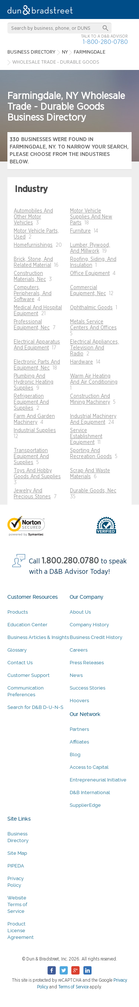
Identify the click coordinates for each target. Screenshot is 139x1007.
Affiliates (79, 742)
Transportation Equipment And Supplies (31, 456)
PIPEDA (15, 866)
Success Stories (87, 688)
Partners (79, 729)
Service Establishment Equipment (86, 436)
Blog (75, 754)
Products (17, 612)
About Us (80, 612)
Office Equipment (90, 273)
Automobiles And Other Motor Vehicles (33, 217)
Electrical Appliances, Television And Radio (94, 348)
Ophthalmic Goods (91, 307)
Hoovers (79, 700)
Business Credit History (96, 637)
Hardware (81, 362)
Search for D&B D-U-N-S (35, 707)
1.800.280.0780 (70, 561)
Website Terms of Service (17, 904)
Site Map (17, 853)
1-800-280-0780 (105, 42)
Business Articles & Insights (38, 637)
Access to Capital (89, 767)
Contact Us (20, 662)
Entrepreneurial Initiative (98, 780)
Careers (78, 650)
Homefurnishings (33, 245)
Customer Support (28, 675)
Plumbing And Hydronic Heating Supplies (33, 382)
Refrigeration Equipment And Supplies (31, 402)
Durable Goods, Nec (93, 490)
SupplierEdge (85, 805)
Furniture (80, 231)
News (76, 675)
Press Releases (87, 662)
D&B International (90, 792)
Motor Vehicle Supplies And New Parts (91, 217)
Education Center (27, 624)
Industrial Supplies (35, 430)
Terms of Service (73, 987)
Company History (89, 624)
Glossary (17, 650)
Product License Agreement (20, 930)
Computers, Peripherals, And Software (33, 293)
